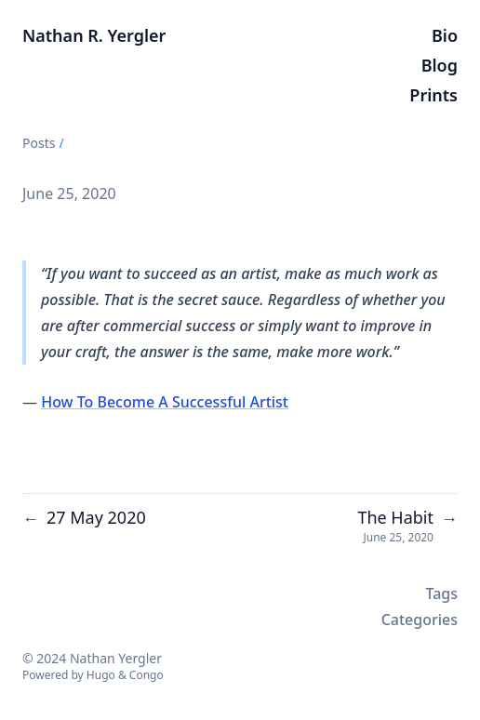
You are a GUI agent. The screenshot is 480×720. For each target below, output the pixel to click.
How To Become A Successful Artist (164, 402)
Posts (38, 143)
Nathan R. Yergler (94, 35)
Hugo (101, 675)
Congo (146, 675)
